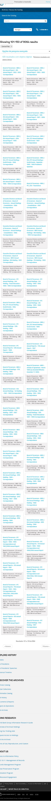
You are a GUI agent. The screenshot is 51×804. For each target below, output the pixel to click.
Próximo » (46, 646)
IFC (27, 795)
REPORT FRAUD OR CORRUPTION (19, 789)
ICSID (36, 795)
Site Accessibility (21, 784)
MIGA (31, 795)
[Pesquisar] (45, 21)
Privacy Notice (9, 784)
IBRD (18, 795)
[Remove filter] (11, 46)
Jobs (45, 784)
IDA (23, 795)
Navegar (23, 30)
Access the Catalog (16, 10)
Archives (5, 10)
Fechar (48, 2)
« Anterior (7, 646)
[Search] (25, 21)
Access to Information (34, 784)
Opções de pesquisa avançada (14, 51)
